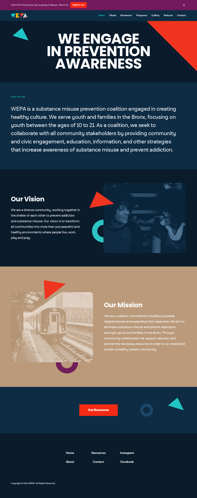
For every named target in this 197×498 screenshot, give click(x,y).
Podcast (168, 15)
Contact (181, 15)
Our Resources (98, 410)
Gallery (155, 15)
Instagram (127, 453)
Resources (126, 15)
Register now (78, 5)
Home (101, 15)
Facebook (127, 462)
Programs (141, 15)
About (112, 15)
